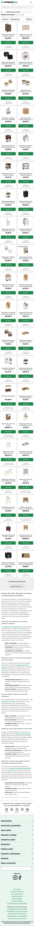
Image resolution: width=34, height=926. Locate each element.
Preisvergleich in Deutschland (17, 916)
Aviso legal (17, 889)
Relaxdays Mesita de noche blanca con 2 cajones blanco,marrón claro (8, 230)
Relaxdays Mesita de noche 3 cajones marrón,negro (8, 35)
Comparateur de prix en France (17, 911)
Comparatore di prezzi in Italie (17, 909)
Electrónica (5, 844)
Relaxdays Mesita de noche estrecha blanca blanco (8, 369)
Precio (5, 19)
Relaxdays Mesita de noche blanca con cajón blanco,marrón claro (8, 508)
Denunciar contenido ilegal (17, 581)
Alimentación (6, 821)
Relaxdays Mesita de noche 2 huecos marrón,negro (8, 174)
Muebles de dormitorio (12, 12)
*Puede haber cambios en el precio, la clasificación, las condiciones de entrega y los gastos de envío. (17, 922)
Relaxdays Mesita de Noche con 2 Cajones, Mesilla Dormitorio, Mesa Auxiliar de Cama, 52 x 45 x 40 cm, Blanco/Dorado (25, 63)
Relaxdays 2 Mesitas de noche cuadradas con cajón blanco (8, 118)
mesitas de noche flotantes (12, 626)
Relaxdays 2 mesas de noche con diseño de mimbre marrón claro (8, 313)
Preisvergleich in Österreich (17, 913)
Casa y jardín (6, 830)
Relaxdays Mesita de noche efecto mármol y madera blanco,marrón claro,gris (8, 480)
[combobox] (18, 7)
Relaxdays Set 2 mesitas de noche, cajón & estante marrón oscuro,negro (26, 91)
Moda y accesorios (8, 863)
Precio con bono (23, 246)
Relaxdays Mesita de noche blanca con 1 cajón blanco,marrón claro (25, 313)
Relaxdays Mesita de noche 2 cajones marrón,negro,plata (8, 535)
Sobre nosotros (17, 898)
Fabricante (15, 19)
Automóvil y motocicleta (11, 825)
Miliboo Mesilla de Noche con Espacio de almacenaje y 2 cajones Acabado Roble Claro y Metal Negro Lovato (25, 508)
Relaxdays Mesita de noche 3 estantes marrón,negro (25, 174)
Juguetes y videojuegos (10, 854)
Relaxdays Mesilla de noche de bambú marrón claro (25, 341)
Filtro (29, 19)
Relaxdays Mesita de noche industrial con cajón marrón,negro (8, 146)
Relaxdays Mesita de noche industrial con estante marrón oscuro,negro (25, 369)
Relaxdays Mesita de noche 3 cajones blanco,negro (25, 230)
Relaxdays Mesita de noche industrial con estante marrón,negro (8, 202)
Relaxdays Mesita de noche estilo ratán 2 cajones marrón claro (8, 91)
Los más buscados (17, 894)
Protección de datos (17, 891)
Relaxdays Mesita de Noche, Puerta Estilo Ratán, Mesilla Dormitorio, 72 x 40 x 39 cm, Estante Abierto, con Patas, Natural (25, 285)
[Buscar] (2, 7)
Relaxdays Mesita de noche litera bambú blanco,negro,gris (25, 452)
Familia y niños (7, 849)
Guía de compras (17, 901)
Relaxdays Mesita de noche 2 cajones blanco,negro (25, 146)
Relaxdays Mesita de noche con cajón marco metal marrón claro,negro (8, 285)
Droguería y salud (8, 839)
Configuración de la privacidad (17, 903)
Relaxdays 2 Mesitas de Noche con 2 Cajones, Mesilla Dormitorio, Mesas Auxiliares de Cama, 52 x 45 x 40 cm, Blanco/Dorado (8, 257)
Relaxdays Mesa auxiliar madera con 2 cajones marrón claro (26, 118)
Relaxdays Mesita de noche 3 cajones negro (25, 202)
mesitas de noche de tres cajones (20, 768)
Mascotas (4, 858)
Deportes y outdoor (9, 835)
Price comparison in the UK (17, 918)
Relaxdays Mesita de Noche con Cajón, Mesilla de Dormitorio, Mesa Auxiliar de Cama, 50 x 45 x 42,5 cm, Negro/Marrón (8, 341)
